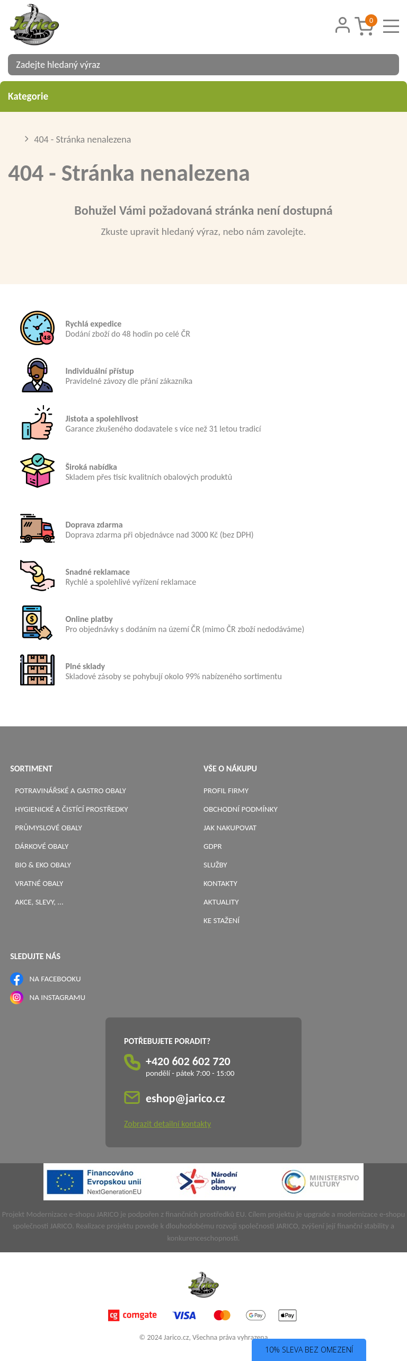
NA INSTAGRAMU (57, 997)
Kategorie (203, 96)
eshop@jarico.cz (185, 1098)
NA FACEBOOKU (55, 979)
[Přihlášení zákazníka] (342, 25)
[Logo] (47, 26)
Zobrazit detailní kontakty (167, 1124)
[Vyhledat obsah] (386, 64)
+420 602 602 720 (188, 1061)
